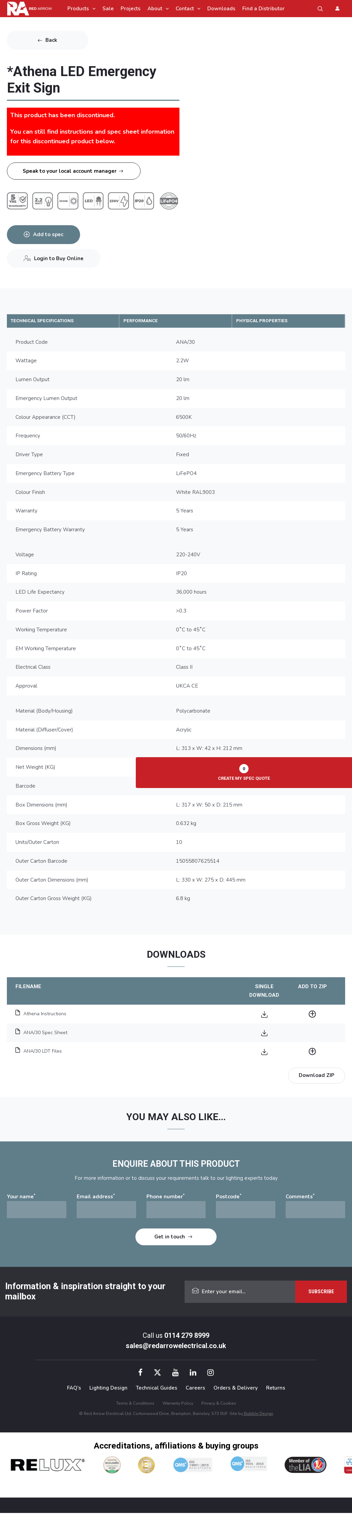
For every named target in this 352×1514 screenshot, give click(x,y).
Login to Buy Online (61, 258)
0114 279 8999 (186, 1336)
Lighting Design (108, 1388)
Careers (195, 1388)
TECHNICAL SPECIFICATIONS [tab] (51, 321)
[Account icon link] (337, 8)
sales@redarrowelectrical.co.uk (176, 1347)
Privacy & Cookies (218, 1404)
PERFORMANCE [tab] (146, 321)
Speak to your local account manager (70, 171)
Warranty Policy (178, 1404)
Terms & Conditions (135, 1404)
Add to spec (50, 234)
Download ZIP (316, 1076)
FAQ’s (74, 1388)
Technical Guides (156, 1388)
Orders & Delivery (235, 1388)
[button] (320, 8)
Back (51, 40)
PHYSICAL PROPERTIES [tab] (269, 321)
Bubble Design (258, 1414)
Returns (275, 1388)
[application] (92, 8)
